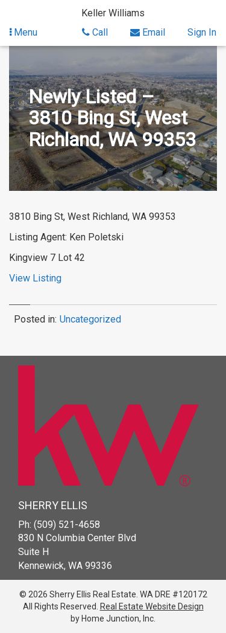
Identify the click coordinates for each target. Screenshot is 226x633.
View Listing (35, 278)
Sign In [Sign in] (201, 32)
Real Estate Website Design (152, 606)
